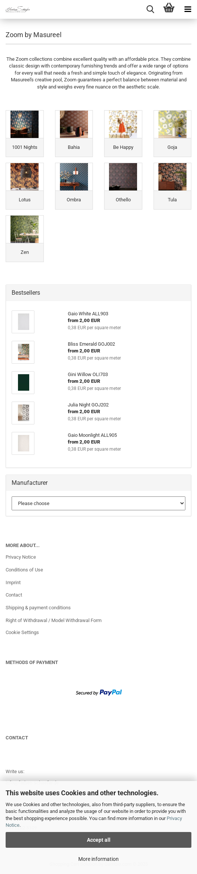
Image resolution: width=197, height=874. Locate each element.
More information (98, 859)
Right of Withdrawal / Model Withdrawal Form (53, 620)
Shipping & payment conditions (38, 607)
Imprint (13, 582)
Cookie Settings (22, 632)
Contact (14, 595)
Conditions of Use (24, 570)
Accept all (98, 840)
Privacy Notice (21, 557)
